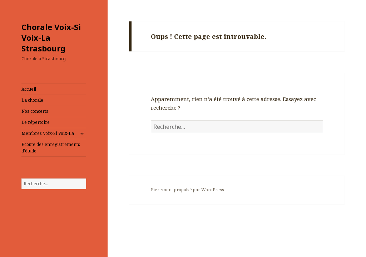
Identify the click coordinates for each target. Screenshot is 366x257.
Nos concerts (34, 111)
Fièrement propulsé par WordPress (187, 190)
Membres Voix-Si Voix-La (47, 133)
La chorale (32, 100)
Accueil (28, 89)
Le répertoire (35, 122)
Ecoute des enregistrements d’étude (50, 147)
